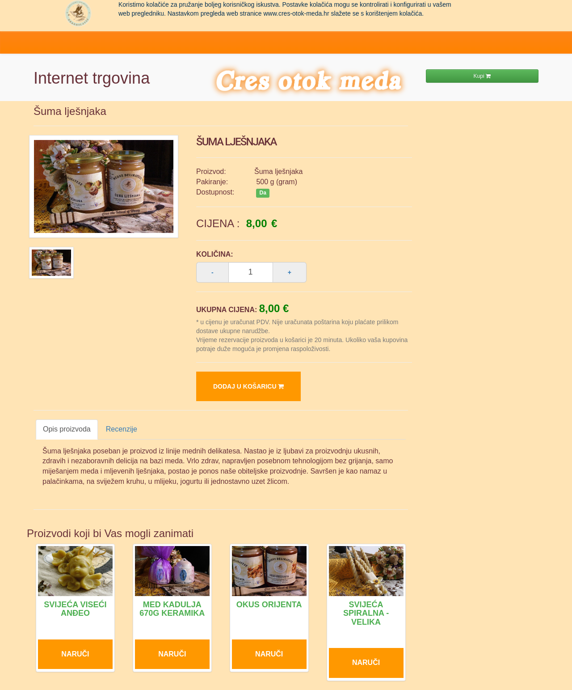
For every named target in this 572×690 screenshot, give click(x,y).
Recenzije (121, 429)
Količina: (214, 254)
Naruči (75, 654)
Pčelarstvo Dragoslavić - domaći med (78, 13)
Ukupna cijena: (226, 309)
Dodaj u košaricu (248, 386)
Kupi (482, 76)
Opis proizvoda (67, 429)
